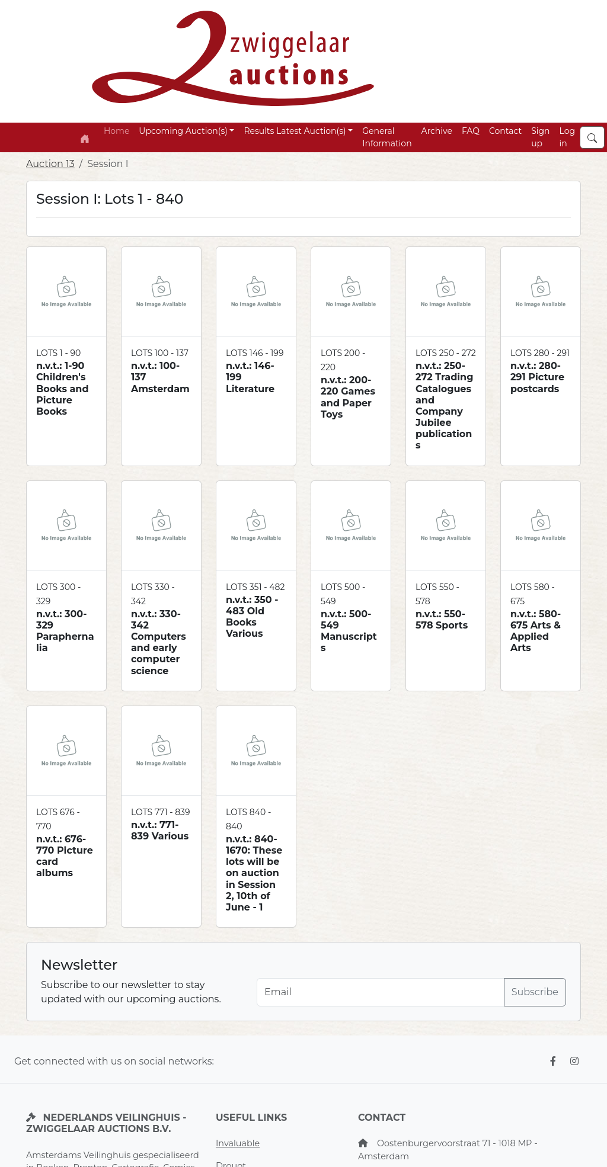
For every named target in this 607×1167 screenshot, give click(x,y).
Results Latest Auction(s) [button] (295, 131)
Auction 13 (50, 163)
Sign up (540, 137)
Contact (505, 131)
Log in (568, 137)
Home (116, 131)
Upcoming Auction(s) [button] (183, 131)
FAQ (471, 131)
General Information (386, 137)
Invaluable (238, 1143)
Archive (436, 131)
